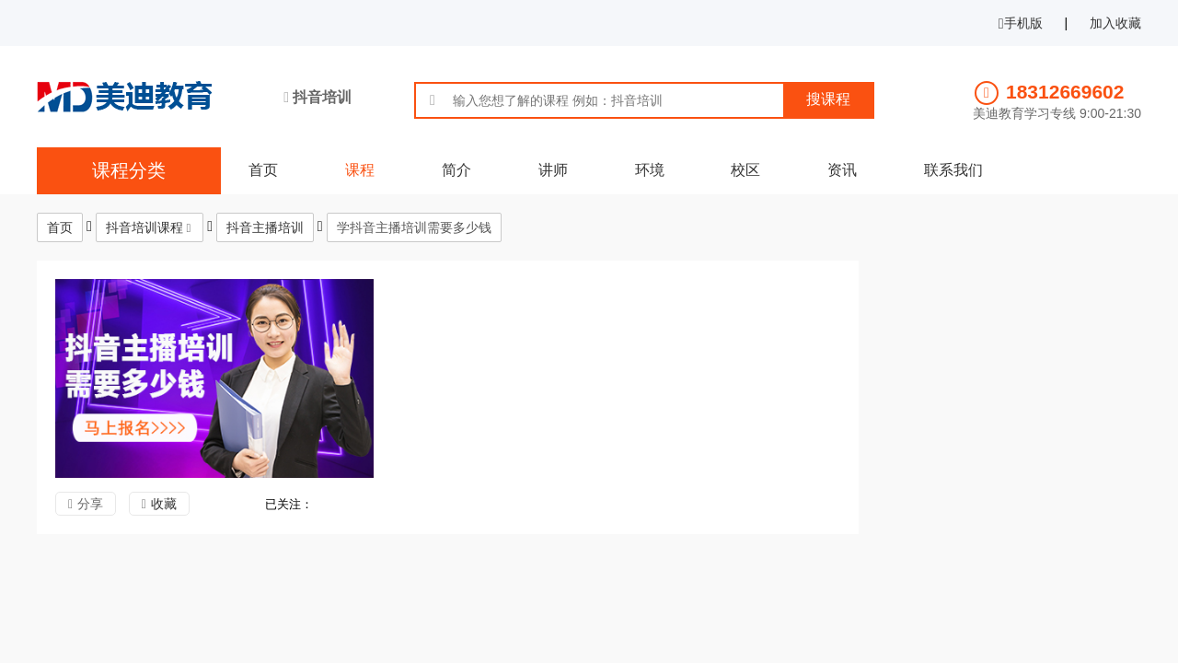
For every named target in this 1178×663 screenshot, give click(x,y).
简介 (456, 170)
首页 (263, 170)
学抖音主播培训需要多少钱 (414, 227)
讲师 (553, 170)
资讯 (842, 170)
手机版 (1021, 23)
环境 (649, 170)
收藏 (164, 503)
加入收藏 (1115, 23)
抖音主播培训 (265, 227)
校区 (745, 170)
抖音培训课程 (144, 227)
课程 (360, 170)
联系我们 (953, 170)
